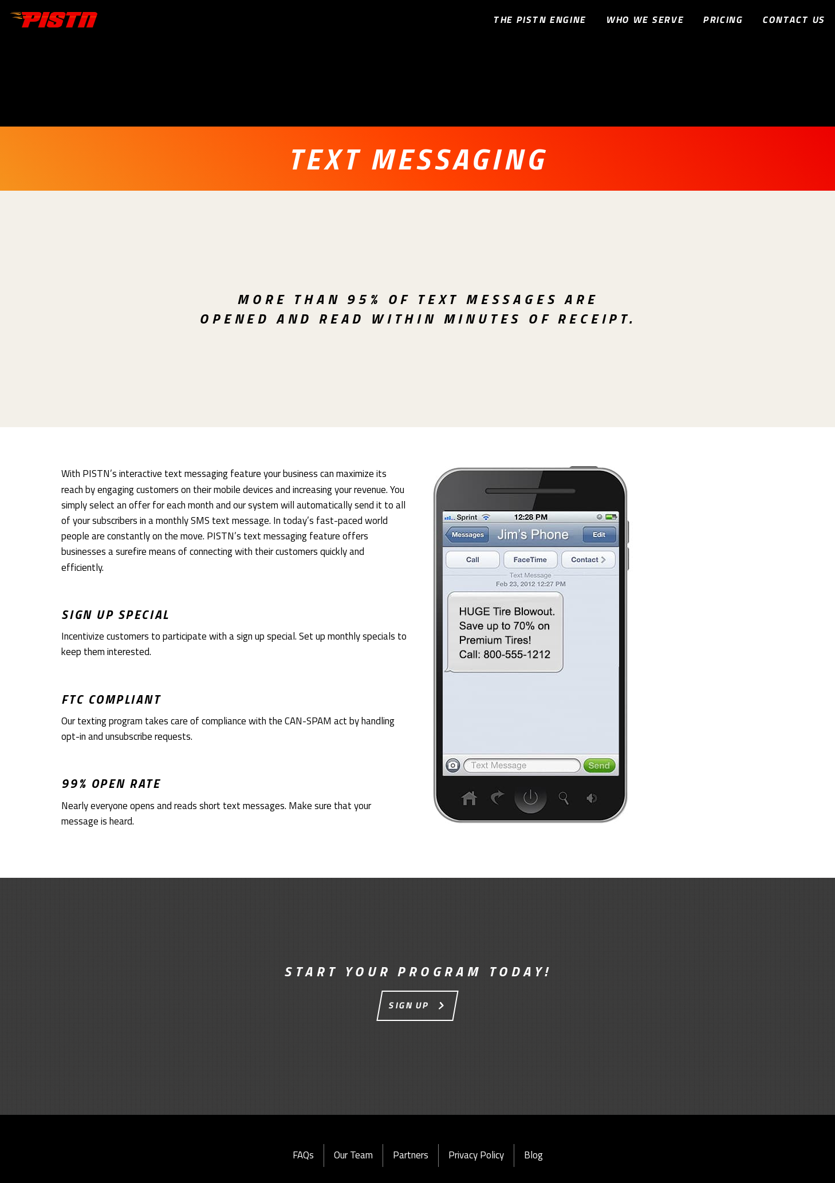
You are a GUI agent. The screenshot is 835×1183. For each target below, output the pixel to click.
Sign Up (409, 1005)
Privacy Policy (476, 1154)
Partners (410, 1154)
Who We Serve (645, 19)
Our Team (353, 1154)
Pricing (723, 19)
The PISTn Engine (540, 19)
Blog (533, 1154)
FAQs (303, 1154)
